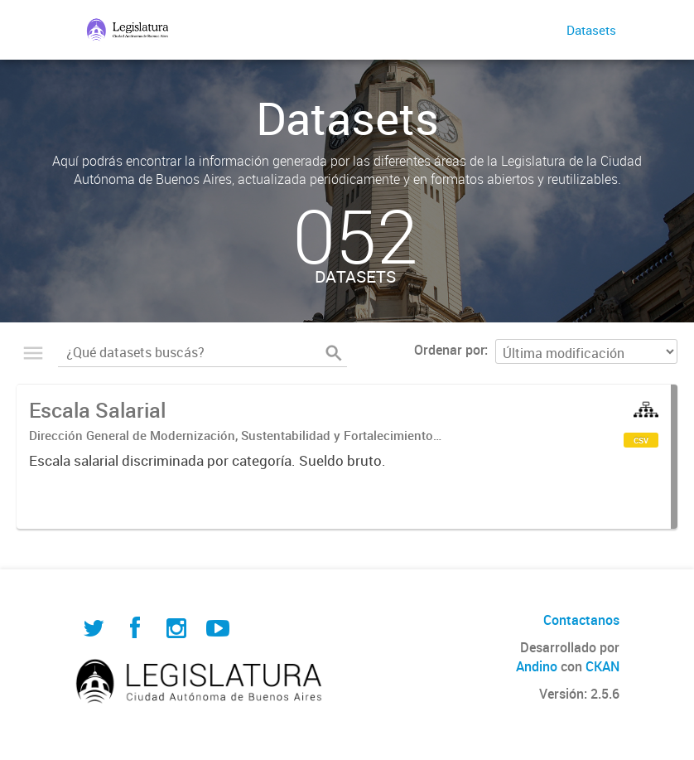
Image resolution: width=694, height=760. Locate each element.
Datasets (591, 30)
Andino (536, 666)
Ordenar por (449, 349)
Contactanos (581, 620)
